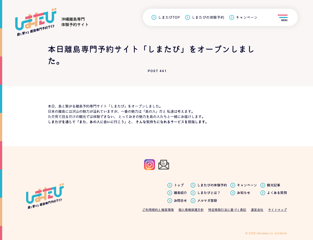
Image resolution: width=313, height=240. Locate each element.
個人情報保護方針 (191, 210)
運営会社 (257, 210)
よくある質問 (277, 193)
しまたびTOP (169, 17)
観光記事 (273, 185)
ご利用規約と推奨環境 (158, 210)
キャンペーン (247, 17)
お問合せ (180, 201)
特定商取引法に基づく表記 (227, 210)
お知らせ (243, 193)
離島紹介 (180, 193)
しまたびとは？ (208, 193)
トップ (179, 185)
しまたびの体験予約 (208, 17)
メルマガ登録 (207, 201)
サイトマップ (277, 210)
